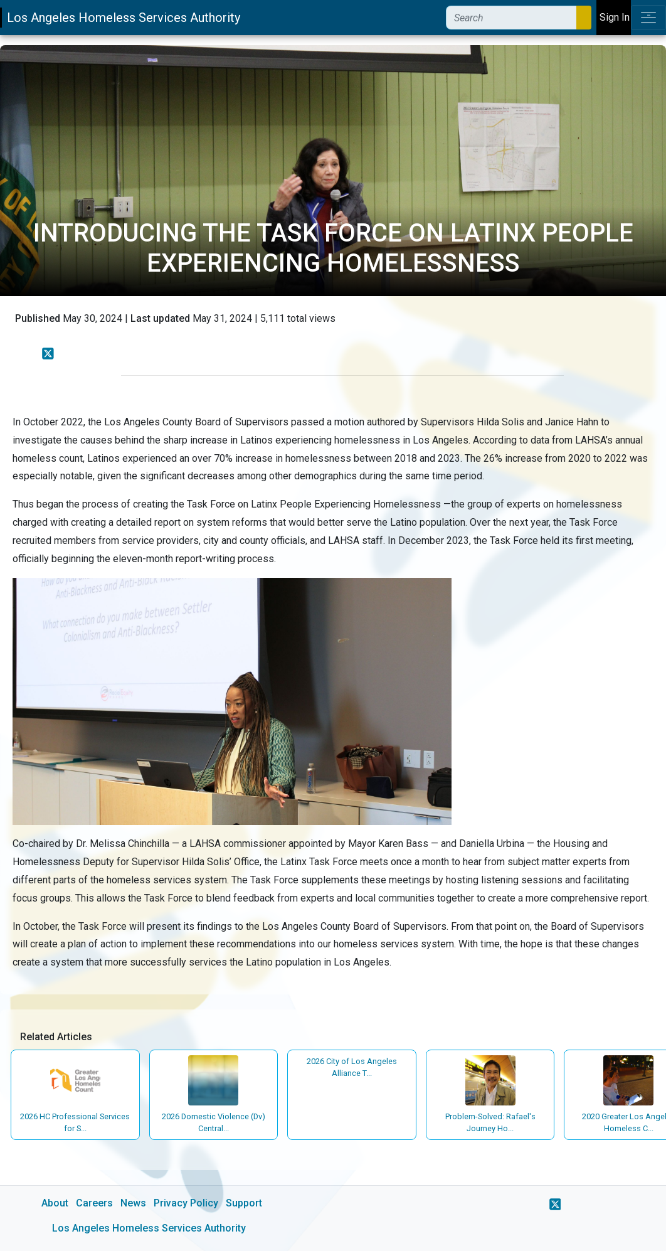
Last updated (160, 318)
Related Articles (56, 1037)
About (54, 1203)
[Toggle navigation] (648, 17)
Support (244, 1203)
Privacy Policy (186, 1203)
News (133, 1203)
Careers (94, 1203)
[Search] (511, 17)
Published (37, 318)
